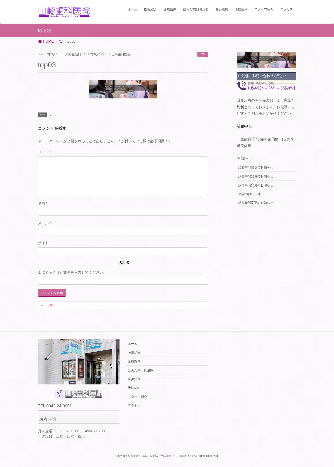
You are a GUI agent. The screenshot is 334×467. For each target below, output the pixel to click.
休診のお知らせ (249, 194)
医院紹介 (134, 352)
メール (44, 223)
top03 (50, 305)
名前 (43, 203)
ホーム (132, 343)
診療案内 (134, 361)
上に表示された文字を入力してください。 (72, 272)
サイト (43, 243)
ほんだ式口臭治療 (140, 370)
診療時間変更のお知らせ (255, 167)
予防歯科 (134, 388)
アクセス (134, 405)
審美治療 (134, 379)
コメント (45, 152)
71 (202, 54)
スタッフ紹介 (137, 397)
